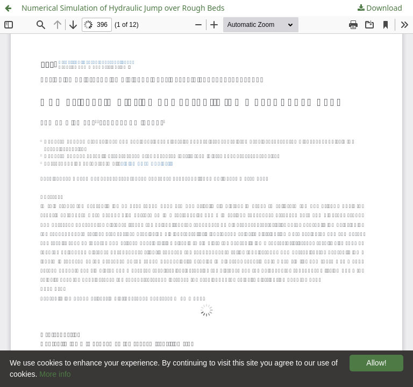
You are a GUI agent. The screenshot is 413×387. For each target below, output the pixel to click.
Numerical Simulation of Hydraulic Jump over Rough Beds (123, 8)
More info (54, 374)
